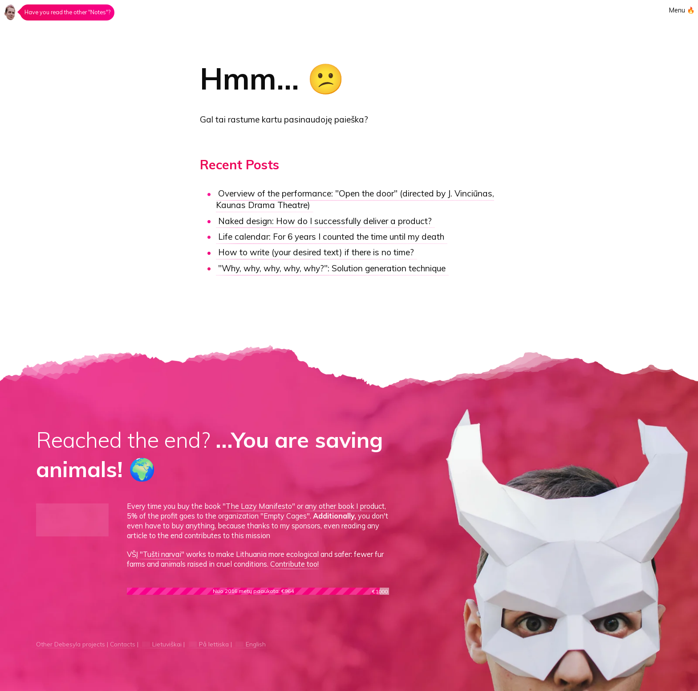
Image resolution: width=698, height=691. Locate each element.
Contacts (122, 644)
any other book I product (345, 506)
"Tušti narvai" (162, 554)
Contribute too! (294, 564)
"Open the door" (355, 199)
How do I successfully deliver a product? (325, 221)
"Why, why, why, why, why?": (332, 268)
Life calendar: (331, 236)
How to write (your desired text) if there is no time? (316, 252)
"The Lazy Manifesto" (259, 506)
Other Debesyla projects (70, 644)
